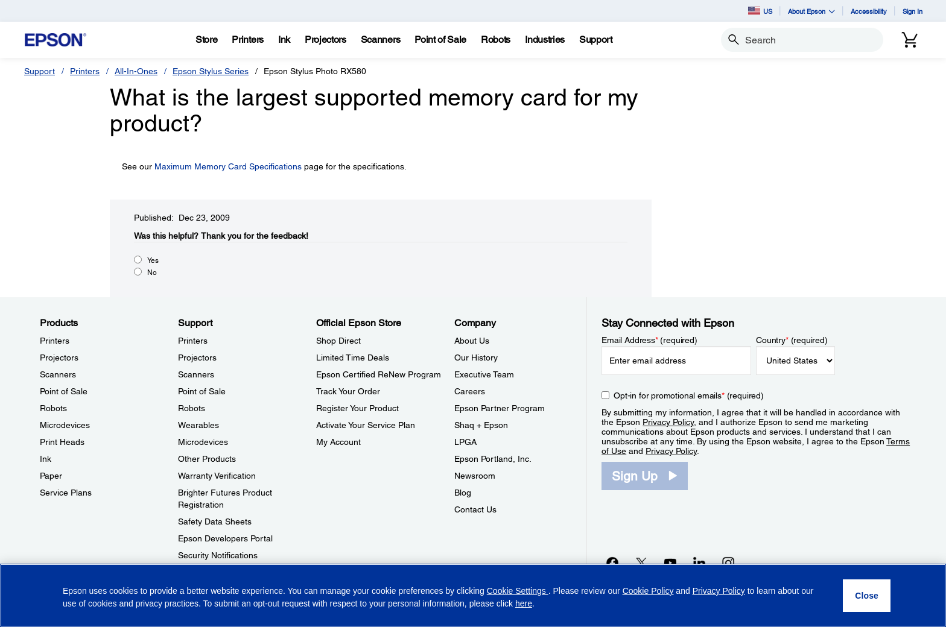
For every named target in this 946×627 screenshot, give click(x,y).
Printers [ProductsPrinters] (54, 340)
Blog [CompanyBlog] (462, 492)
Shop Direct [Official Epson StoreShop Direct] (338, 340)
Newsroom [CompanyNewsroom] (474, 475)
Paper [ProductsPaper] (51, 475)
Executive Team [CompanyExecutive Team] (484, 374)
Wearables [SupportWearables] (198, 425)
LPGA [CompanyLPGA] (465, 442)
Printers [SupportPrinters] (193, 340)
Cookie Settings (517, 591)
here (523, 603)
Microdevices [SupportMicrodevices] (203, 442)
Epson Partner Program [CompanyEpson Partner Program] (499, 408)
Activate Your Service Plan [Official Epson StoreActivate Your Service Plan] (365, 425)
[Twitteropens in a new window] (641, 562)
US (760, 11)
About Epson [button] (811, 11)
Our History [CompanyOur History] (476, 357)
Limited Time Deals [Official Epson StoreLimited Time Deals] (352, 357)
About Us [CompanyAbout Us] (471, 340)
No (152, 272)
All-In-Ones (136, 71)
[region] (473, 595)
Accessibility (869, 11)
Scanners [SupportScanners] (196, 374)
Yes (153, 260)
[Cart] (910, 40)
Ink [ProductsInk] (45, 459)
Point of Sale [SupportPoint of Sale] (202, 391)
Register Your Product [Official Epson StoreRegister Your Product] (357, 408)
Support (39, 71)
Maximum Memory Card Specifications (228, 166)
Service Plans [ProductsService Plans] (66, 492)
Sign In (912, 11)
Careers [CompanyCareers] (469, 391)
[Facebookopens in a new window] (612, 562)
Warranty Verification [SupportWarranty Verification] (217, 475)
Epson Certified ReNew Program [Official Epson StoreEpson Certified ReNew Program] (378, 374)
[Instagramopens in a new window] (728, 562)
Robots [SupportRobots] (191, 408)
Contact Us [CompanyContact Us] (475, 509)
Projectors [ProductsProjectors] (59, 357)
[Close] (866, 595)
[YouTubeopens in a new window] (670, 562)
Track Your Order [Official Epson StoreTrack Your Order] (348, 391)
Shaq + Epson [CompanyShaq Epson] (481, 425)
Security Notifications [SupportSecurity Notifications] (218, 555)
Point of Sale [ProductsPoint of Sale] (63, 391)
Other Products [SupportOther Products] (207, 459)
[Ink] (284, 40)
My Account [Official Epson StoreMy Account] (338, 442)
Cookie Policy (648, 591)
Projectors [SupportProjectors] (197, 357)
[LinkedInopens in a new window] (699, 562)
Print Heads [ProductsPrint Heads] (62, 442)
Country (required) (792, 340)
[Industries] (545, 40)
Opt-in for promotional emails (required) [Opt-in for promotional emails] (689, 395)
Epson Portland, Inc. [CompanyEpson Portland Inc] (493, 459)
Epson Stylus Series (211, 71)
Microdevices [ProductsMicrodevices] (65, 425)
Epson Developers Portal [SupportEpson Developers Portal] (225, 538)
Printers (85, 71)
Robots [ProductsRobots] (53, 408)
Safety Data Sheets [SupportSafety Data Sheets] (215, 521)
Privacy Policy (668, 422)
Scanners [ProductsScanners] (58, 374)
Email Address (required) (649, 340)
